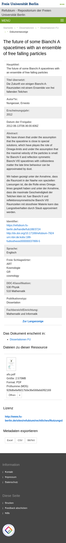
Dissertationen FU (49, 28)
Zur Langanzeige (33, 321)
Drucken (9, 503)
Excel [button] (10, 440)
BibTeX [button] (31, 440)
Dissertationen (26, 28)
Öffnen (12, 395)
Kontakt (9, 472)
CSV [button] (20, 440)
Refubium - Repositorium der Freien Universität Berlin (26, 12)
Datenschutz (11, 482)
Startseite (8, 28)
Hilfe (7, 513)
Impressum (10, 477)
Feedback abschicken (16, 508)
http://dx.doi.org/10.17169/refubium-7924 (30, 233)
